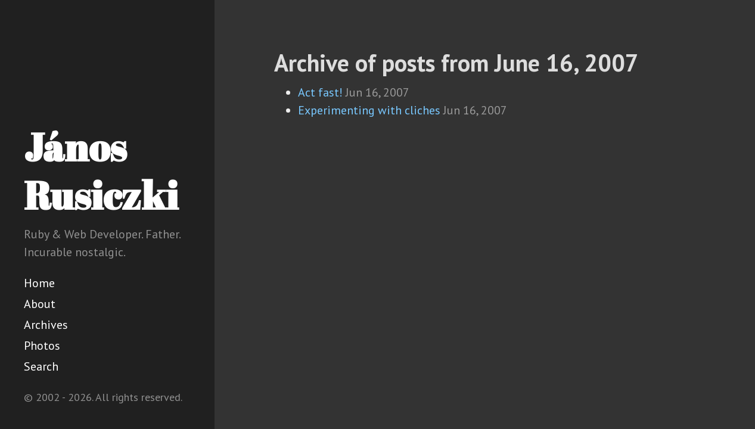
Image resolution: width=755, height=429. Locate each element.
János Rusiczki (101, 170)
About (39, 304)
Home (39, 283)
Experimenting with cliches (369, 110)
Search (41, 366)
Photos (42, 345)
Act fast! (320, 92)
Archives (46, 324)
